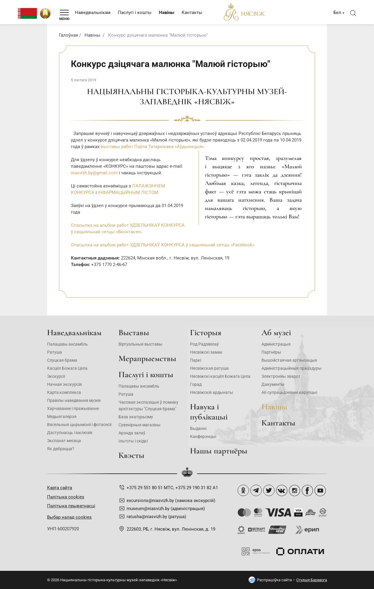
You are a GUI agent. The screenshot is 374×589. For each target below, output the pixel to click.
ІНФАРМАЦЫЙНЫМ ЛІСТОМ (128, 192)
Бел (337, 12)
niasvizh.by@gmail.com (94, 172)
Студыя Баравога (311, 580)
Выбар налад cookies (69, 517)
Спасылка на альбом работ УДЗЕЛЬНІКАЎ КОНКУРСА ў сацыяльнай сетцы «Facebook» (163, 245)
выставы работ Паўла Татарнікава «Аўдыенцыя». (153, 146)
